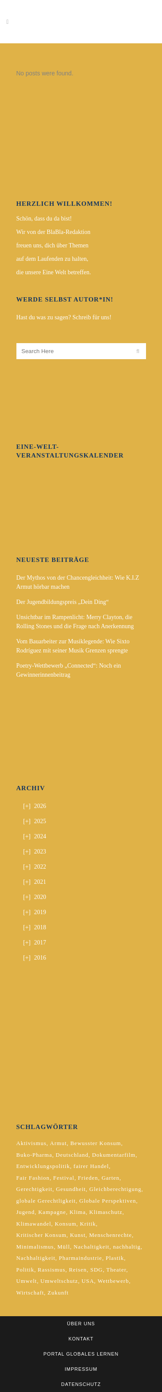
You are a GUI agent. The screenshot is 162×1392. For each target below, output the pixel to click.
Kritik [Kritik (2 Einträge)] (88, 1223)
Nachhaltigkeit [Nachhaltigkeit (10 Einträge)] (36, 1258)
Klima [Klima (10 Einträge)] (78, 1212)
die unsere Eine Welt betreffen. (53, 272)
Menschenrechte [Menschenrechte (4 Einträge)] (110, 1235)
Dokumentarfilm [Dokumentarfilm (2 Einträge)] (114, 1155)
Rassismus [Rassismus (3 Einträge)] (51, 1269)
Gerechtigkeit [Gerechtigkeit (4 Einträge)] (34, 1189)
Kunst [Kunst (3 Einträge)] (78, 1235)
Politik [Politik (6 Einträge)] (25, 1269)
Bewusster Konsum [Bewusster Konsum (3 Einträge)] (95, 1143)
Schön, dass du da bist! (44, 218)
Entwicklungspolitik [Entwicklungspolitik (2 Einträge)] (43, 1166)
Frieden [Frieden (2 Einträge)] (88, 1178)
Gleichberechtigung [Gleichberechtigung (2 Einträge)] (115, 1189)
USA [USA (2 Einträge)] (88, 1281)
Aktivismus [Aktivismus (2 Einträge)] (31, 1143)
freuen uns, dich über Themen (52, 245)
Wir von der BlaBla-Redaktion (53, 232)
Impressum (81, 1369)
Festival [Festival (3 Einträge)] (63, 1178)
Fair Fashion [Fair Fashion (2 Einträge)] (33, 1178)
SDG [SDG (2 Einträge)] (96, 1269)
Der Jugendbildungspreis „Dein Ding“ (62, 602)
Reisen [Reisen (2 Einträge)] (77, 1269)
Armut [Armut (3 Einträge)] (58, 1143)
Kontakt (80, 1338)
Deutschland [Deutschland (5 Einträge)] (72, 1155)
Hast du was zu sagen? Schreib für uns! (63, 317)
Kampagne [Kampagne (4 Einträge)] (52, 1212)
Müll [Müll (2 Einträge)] (63, 1246)
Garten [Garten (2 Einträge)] (110, 1178)
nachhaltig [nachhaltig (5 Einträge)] (126, 1246)
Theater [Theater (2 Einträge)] (116, 1269)
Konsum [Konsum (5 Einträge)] (65, 1223)
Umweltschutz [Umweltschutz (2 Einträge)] (59, 1281)
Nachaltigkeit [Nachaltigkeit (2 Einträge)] (91, 1246)
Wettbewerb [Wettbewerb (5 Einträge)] (113, 1281)
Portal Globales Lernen (80, 1353)
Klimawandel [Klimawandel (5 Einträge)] (33, 1223)
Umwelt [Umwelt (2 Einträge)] (26, 1281)
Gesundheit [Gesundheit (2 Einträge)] (71, 1189)
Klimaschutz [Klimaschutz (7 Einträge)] (106, 1212)
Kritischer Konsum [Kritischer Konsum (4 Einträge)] (41, 1235)
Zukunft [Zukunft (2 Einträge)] (58, 1292)
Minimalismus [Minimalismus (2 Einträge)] (35, 1246)
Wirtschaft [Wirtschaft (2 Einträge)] (30, 1292)
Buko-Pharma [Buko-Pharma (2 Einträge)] (34, 1155)
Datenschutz (81, 1384)
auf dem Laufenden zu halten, (52, 259)
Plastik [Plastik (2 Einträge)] (115, 1258)
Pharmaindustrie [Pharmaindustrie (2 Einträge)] (80, 1258)
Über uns (81, 1323)
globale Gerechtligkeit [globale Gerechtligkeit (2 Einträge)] (46, 1200)
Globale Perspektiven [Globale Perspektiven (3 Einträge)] (108, 1200)
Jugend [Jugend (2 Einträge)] (25, 1212)
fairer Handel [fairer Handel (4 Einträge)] (91, 1166)
